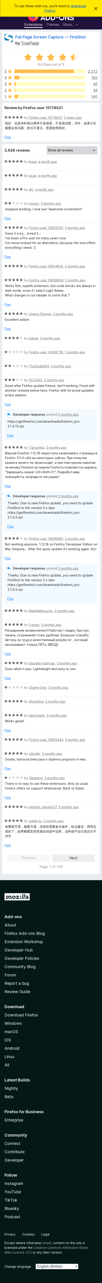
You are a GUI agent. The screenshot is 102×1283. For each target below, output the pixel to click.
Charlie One (37, 687)
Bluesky (12, 1208)
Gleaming (36, 778)
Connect (12, 1143)
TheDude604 (39, 366)
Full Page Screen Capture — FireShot (50, 37)
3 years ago (73, 117)
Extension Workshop (24, 941)
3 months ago (51, 625)
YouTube (13, 1191)
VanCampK (37, 715)
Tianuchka (36, 447)
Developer (14, 1160)
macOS (11, 1031)
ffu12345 (35, 380)
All (7, 1065)
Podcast (12, 1216)
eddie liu (35, 821)
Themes (52, 24)
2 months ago (51, 203)
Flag (8, 137)
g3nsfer (34, 754)
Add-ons (13, 916)
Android (12, 1048)
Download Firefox (21, 1015)
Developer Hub (19, 950)
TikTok (11, 1200)
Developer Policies (22, 958)
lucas (32, 175)
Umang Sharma (40, 314)
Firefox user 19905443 (46, 740)
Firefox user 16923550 (46, 228)
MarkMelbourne (40, 611)
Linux (9, 1056)
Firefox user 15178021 (45, 117)
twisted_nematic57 (43, 807)
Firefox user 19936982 (46, 539)
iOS (8, 1040)
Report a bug (17, 983)
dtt (31, 189)
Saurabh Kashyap (42, 663)
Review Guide (17, 991)
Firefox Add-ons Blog (25, 933)
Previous (28, 858)
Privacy (10, 1234)
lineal (32, 162)
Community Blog (20, 966)
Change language (18, 1266)
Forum (10, 975)
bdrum (33, 338)
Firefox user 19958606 (46, 280)
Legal (45, 1234)
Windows (13, 1023)
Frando (34, 625)
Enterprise (14, 1120)
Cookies (28, 1234)
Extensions (33, 24)
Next (74, 858)
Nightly (11, 1088)
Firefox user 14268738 (46, 352)
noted (46, 1243)
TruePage (30, 43)
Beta (9, 1096)
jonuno (34, 203)
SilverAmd (36, 701)
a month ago (47, 162)
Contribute (15, 1151)
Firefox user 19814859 (46, 266)
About (10, 925)
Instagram (14, 1183)
